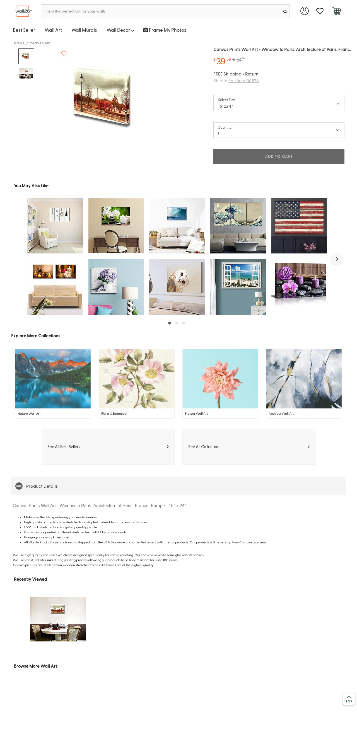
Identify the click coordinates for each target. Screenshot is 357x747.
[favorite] (319, 11)
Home (19, 43)
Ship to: (236, 80)
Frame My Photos (164, 30)
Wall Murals (84, 30)
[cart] (336, 11)
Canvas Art (41, 43)
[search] (285, 11)
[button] (337, 259)
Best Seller (24, 30)
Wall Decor (121, 30)
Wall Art (53, 30)
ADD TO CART (279, 156)
